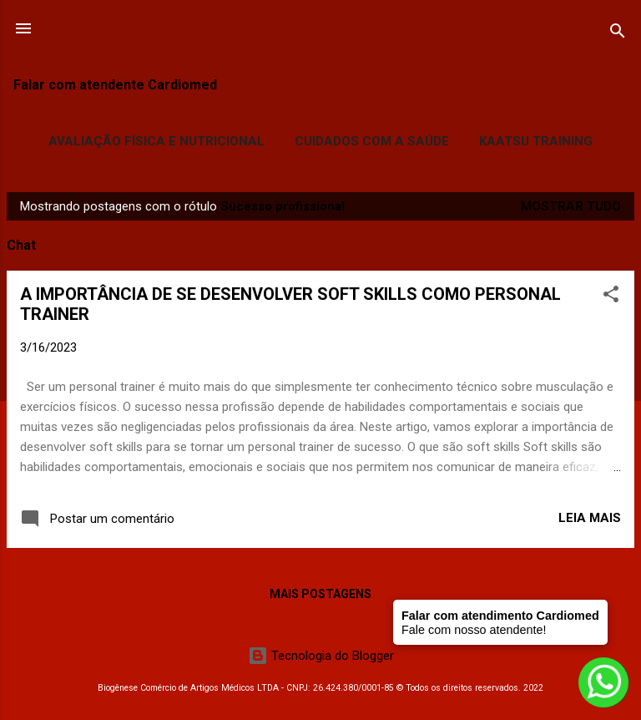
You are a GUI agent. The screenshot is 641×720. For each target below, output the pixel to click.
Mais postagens (320, 594)
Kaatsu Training (536, 141)
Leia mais (589, 517)
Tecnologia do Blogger (321, 655)
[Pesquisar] (618, 33)
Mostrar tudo (571, 206)
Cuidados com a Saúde (372, 141)
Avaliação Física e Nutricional (156, 141)
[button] (611, 297)
